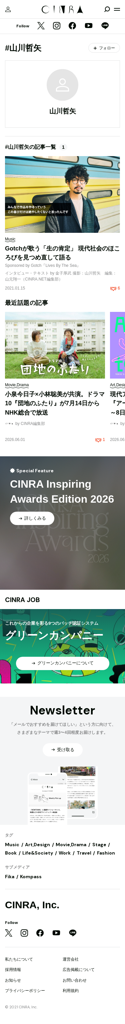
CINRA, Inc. (32, 904)
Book (11, 853)
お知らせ (13, 980)
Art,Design (37, 844)
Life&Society (37, 853)
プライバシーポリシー (25, 990)
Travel (84, 853)
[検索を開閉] (107, 9)
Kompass (31, 876)
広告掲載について (79, 969)
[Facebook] (72, 26)
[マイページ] (8, 9)
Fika (9, 876)
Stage (99, 844)
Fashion (106, 853)
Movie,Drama (71, 844)
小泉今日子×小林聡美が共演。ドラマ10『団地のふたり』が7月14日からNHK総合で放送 (55, 403)
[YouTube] (88, 26)
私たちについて (19, 959)
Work (65, 853)
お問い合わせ (75, 980)
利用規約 (71, 990)
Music (12, 844)
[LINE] (105, 26)
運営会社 (71, 959)
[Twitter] (41, 26)
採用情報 (13, 969)
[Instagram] (56, 26)
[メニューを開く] (117, 9)
